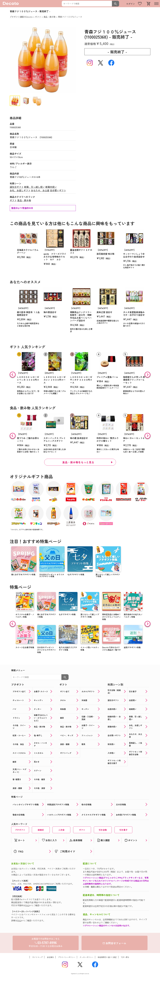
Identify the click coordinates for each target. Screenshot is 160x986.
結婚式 (41, 829)
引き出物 (103, 829)
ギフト (13, 200)
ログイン (130, 3)
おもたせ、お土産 (40, 190)
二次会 (61, 829)
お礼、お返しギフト (20, 190)
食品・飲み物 (24, 200)
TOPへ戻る (125, 957)
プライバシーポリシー (66, 957)
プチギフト (20, 829)
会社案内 (50, 957)
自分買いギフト (58, 190)
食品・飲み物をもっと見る (78, 462)
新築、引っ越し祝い (34, 187)
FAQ (27, 905)
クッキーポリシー (86, 957)
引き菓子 (123, 829)
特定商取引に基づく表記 (107, 957)
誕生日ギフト (17, 187)
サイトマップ (37, 957)
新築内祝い (51, 187)
